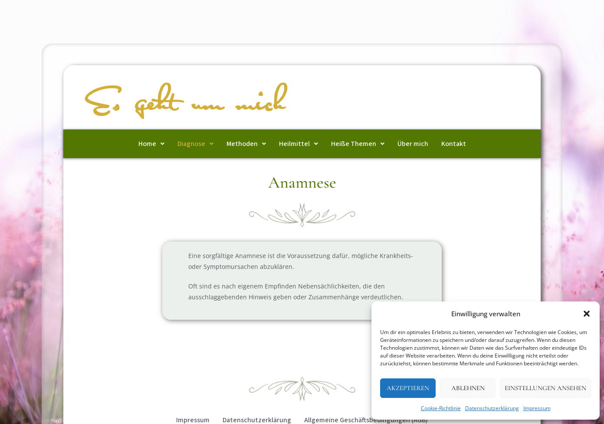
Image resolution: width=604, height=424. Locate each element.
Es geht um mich (186, 104)
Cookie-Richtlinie (441, 408)
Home (151, 144)
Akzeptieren (408, 388)
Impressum (537, 408)
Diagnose (195, 144)
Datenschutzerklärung (492, 408)
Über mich (412, 144)
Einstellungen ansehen (545, 388)
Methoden (246, 144)
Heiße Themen (357, 144)
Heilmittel (298, 144)
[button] (586, 313)
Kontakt (453, 144)
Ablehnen (468, 388)
